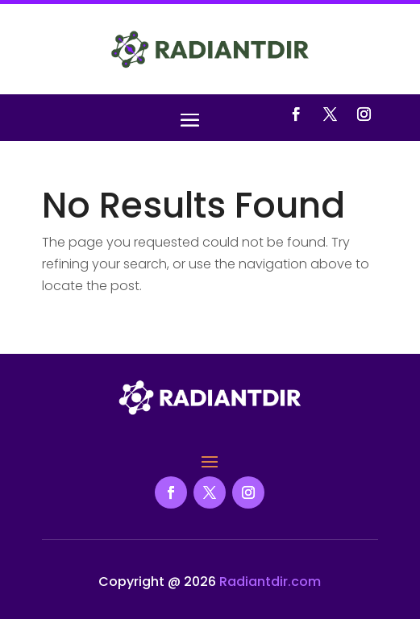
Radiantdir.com (270, 581)
